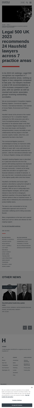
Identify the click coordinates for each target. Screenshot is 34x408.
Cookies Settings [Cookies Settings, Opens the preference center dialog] (17, 401)
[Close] (32, 389)
